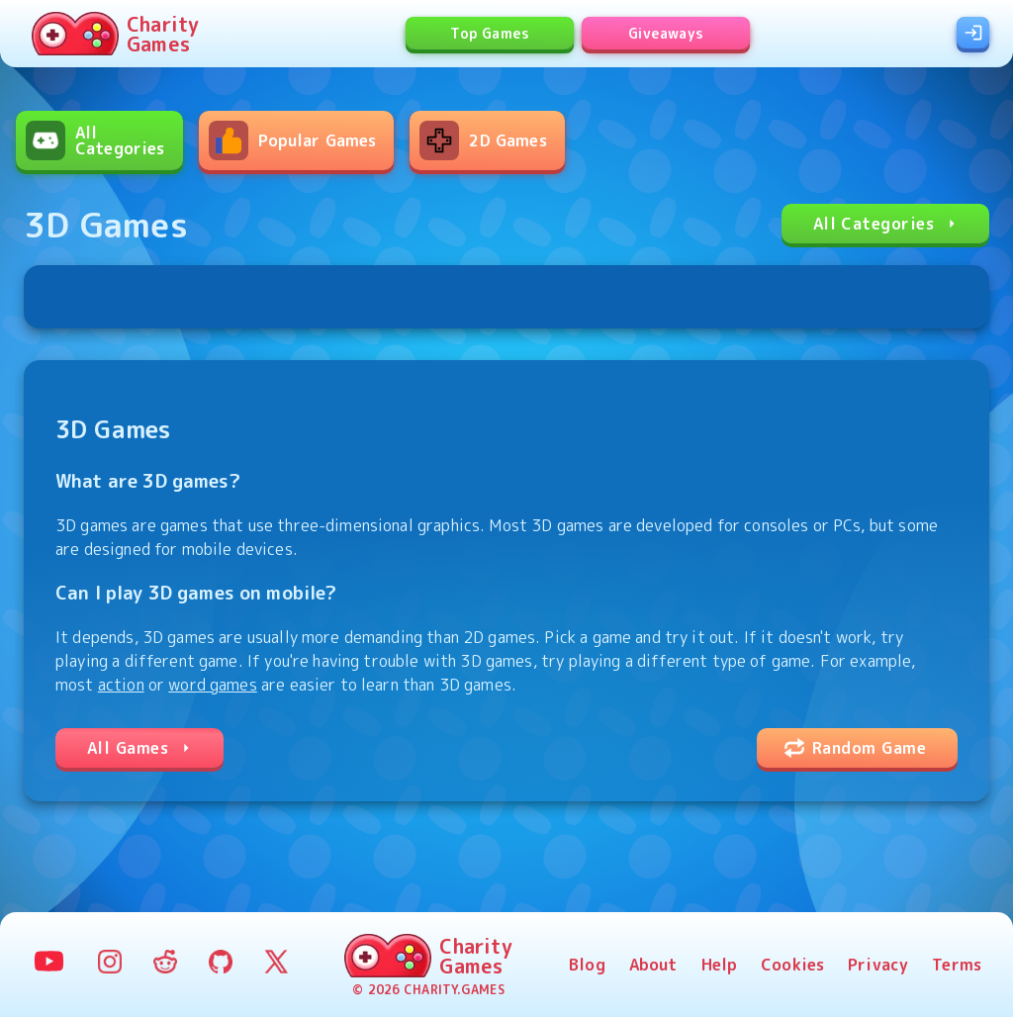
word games (212, 684)
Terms (956, 964)
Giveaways (666, 33)
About (653, 964)
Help (719, 964)
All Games (141, 748)
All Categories (887, 223)
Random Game (855, 748)
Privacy (878, 964)
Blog (587, 964)
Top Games (489, 33)
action (121, 684)
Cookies (792, 964)
